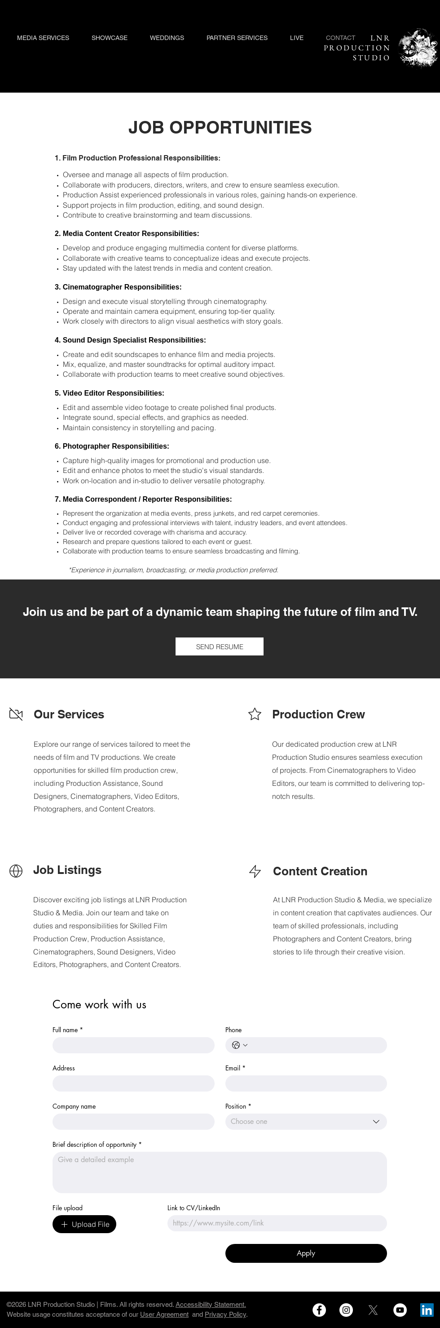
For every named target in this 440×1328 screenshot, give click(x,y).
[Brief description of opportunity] (220, 1172)
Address (64, 1068)
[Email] (303, 1083)
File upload (68, 1208)
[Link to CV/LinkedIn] (274, 1223)
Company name (74, 1106)
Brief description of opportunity (97, 1144)
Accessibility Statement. (211, 1304)
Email (235, 1068)
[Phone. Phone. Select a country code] (240, 1045)
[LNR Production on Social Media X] (373, 1310)
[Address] (131, 1083)
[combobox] (306, 1122)
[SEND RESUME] (220, 646)
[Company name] (131, 1122)
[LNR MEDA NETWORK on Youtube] (400, 1310)
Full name (68, 1030)
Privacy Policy (225, 1314)
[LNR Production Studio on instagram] (346, 1310)
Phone (233, 1030)
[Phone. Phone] (315, 1045)
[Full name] (131, 1045)
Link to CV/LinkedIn (193, 1208)
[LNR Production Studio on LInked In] (427, 1310)
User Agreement (164, 1314)
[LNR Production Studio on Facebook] (319, 1310)
